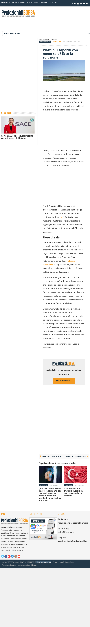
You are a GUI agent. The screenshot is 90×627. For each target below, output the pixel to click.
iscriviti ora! (63, 380)
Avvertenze (24, 3)
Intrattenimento (50, 39)
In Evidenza (43, 485)
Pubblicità (34, 3)
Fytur (34, 565)
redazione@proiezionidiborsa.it (73, 523)
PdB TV (54, 3)
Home (41, 39)
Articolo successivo (75, 456)
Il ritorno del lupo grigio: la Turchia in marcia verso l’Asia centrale (73, 492)
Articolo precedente (52, 456)
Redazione (57, 42)
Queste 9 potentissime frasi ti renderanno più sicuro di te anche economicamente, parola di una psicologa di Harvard (50, 494)
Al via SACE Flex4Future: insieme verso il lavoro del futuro (17, 137)
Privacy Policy (58, 562)
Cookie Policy (69, 562)
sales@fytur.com (66, 532)
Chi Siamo (4, 3)
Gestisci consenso (44, 562)
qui (62, 217)
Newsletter (45, 3)
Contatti (14, 3)
